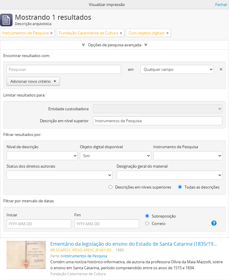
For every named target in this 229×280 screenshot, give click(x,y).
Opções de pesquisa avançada (114, 45)
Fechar (221, 4)
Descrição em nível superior (64, 120)
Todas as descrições (198, 187)
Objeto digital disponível (101, 146)
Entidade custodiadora (68, 108)
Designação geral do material (142, 166)
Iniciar (12, 215)
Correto (155, 223)
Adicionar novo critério (33, 81)
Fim (77, 215)
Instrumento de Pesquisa (175, 146)
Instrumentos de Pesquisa (85, 255)
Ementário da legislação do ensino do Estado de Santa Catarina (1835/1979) (135, 244)
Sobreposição (160, 216)
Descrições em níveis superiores (140, 187)
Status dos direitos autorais (31, 166)
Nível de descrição (22, 146)
